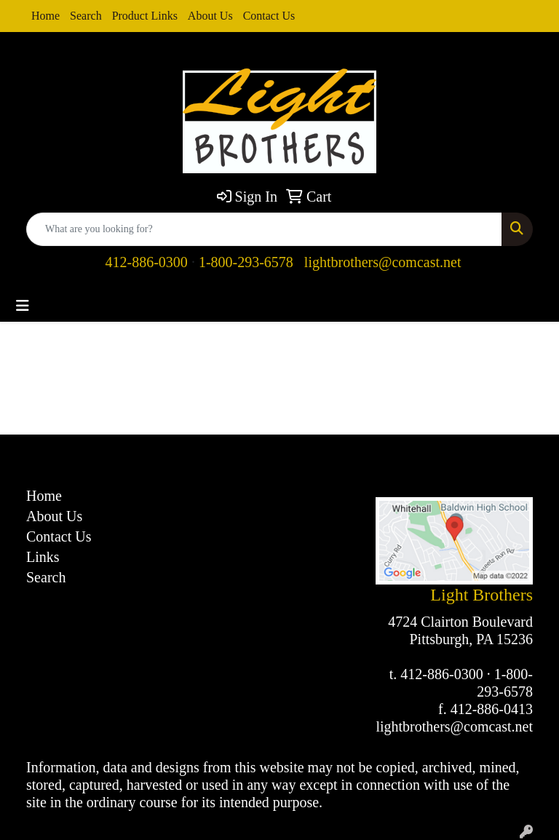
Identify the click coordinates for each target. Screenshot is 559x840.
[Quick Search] (264, 229)
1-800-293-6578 (246, 262)
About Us (210, 15)
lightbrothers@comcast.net (382, 262)
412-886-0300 (147, 262)
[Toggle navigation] (22, 306)
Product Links (145, 15)
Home (45, 15)
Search (86, 15)
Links (43, 557)
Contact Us (269, 15)
